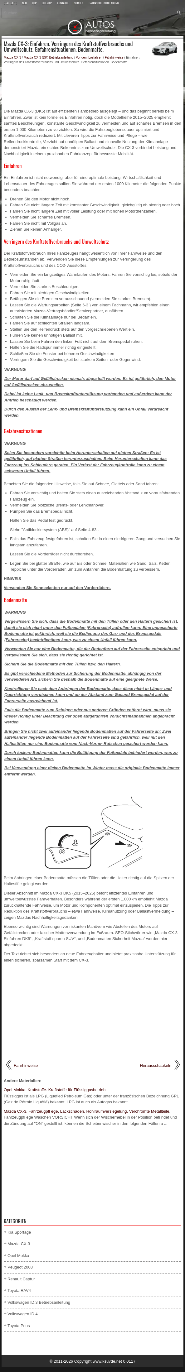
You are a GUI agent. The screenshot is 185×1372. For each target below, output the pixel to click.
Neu (24, 3)
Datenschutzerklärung (104, 3)
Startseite (10, 3)
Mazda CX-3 (12, 57)
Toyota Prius (18, 1325)
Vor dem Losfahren (89, 57)
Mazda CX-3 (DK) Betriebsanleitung (48, 57)
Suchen (78, 3)
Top (34, 3)
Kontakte (63, 3)
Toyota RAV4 (19, 1290)
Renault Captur (21, 1279)
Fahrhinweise (114, 57)
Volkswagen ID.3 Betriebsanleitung (38, 1302)
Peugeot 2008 (20, 1267)
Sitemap (47, 3)
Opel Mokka (18, 1255)
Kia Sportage (19, 1232)
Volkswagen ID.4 (22, 1314)
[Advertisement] (92, 86)
